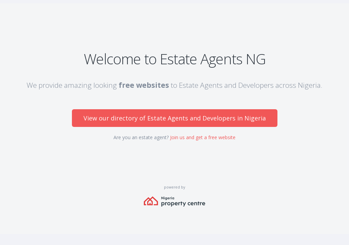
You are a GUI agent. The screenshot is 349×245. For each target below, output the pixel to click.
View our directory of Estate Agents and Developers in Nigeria (175, 118)
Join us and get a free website (203, 137)
